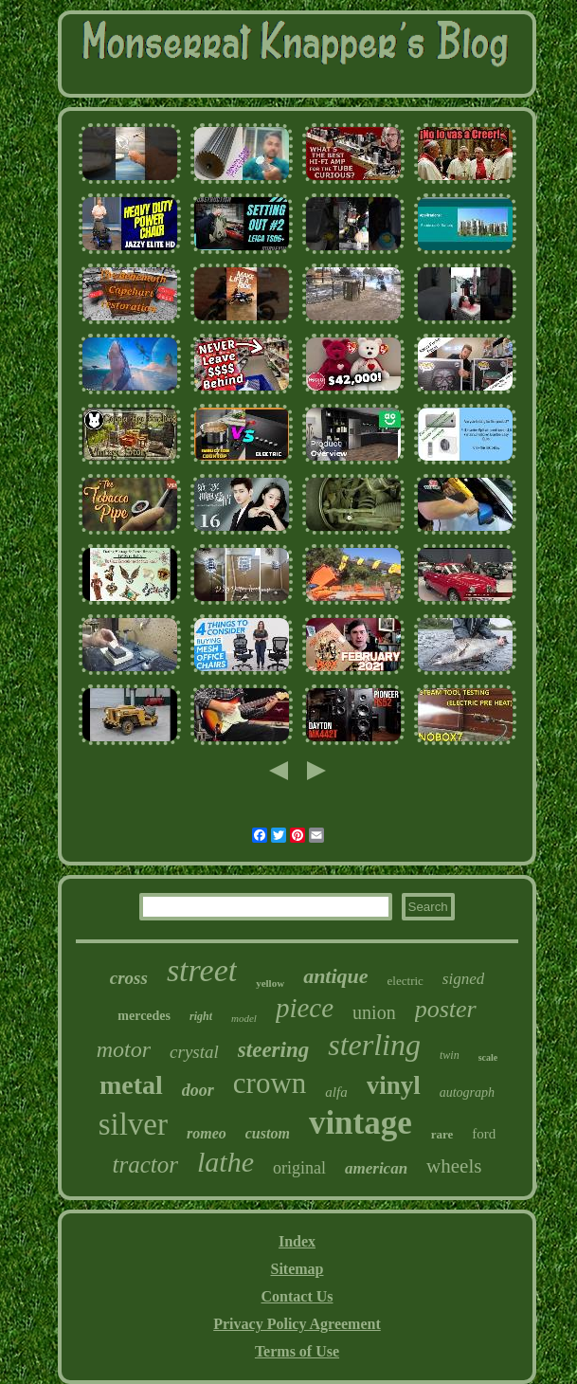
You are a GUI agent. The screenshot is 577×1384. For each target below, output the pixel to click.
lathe (225, 1161)
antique (335, 976)
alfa (336, 1092)
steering (273, 1050)
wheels (453, 1166)
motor (124, 1049)
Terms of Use (297, 1351)
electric (406, 981)
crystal (194, 1052)
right (200, 1016)
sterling (374, 1045)
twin (450, 1055)
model (244, 1018)
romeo (206, 1133)
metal (131, 1085)
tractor (145, 1164)
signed (463, 979)
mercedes (144, 1016)
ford (484, 1133)
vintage (360, 1122)
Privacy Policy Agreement (297, 1324)
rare (442, 1134)
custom (267, 1133)
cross (129, 978)
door (198, 1090)
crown (269, 1083)
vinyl (394, 1085)
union (374, 1012)
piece (305, 1007)
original (299, 1167)
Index (297, 1241)
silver (133, 1124)
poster (446, 1009)
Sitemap (297, 1269)
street (202, 970)
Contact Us (297, 1296)
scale (488, 1057)
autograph (467, 1092)
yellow (270, 983)
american (376, 1168)
